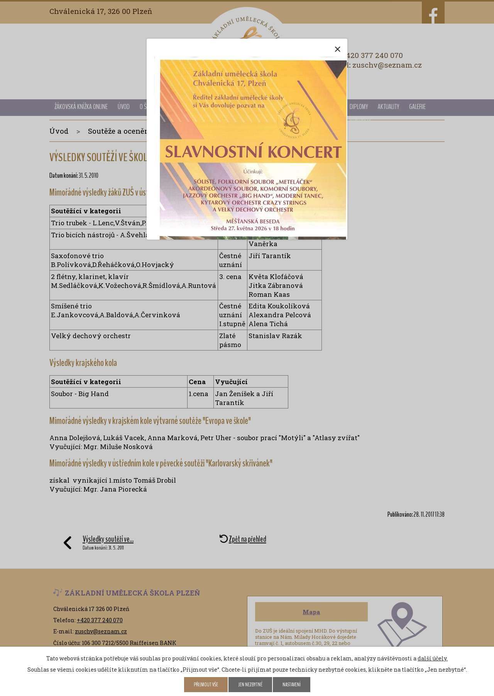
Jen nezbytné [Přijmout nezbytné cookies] (250, 684)
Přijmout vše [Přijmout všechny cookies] (206, 684)
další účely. (433, 658)
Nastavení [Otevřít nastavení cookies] (292, 684)
